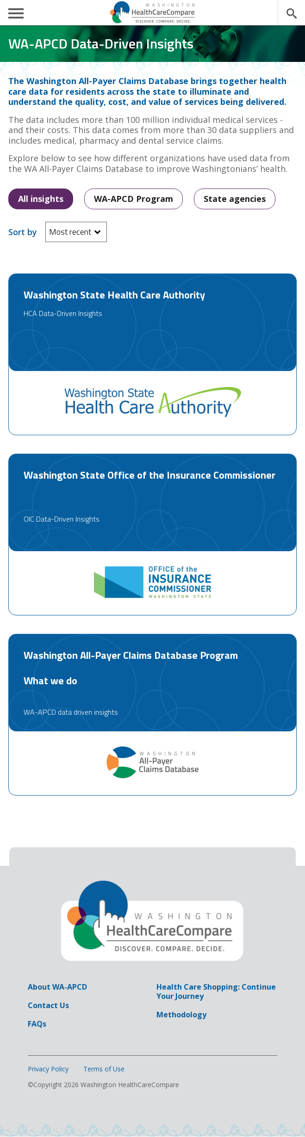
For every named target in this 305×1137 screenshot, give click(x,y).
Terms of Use (103, 1069)
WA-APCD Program (133, 198)
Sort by (22, 232)
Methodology (181, 1014)
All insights (40, 198)
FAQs (37, 1023)
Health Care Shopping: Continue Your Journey (216, 991)
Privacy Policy (48, 1069)
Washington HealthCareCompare (152, 12)
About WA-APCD (57, 986)
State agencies (235, 198)
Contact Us (48, 1005)
